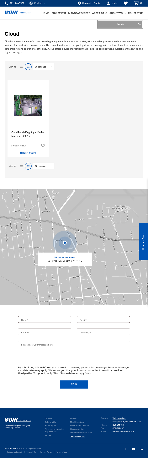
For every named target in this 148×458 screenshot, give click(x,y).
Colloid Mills (50, 422)
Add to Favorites (43, 145)
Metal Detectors (77, 422)
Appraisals (99, 13)
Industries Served (14, 452)
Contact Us (31, 452)
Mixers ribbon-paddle (79, 425)
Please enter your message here (37, 344)
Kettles (48, 435)
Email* (83, 320)
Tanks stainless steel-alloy (81, 432)
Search (128, 24)
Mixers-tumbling (77, 429)
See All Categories (77, 436)
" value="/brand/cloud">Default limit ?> (43, 66)
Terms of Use (61, 452)
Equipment (58, 13)
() (141, 3)
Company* (85, 332)
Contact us (135, 13)
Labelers (73, 418)
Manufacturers (79, 13)
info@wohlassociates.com (123, 431)
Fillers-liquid (50, 425)
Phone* (25, 332)
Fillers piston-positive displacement (54, 430)
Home (45, 13)
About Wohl (117, 13)
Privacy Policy (46, 452)
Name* (25, 320)
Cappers (48, 418)
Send (74, 384)
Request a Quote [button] (28, 153)
